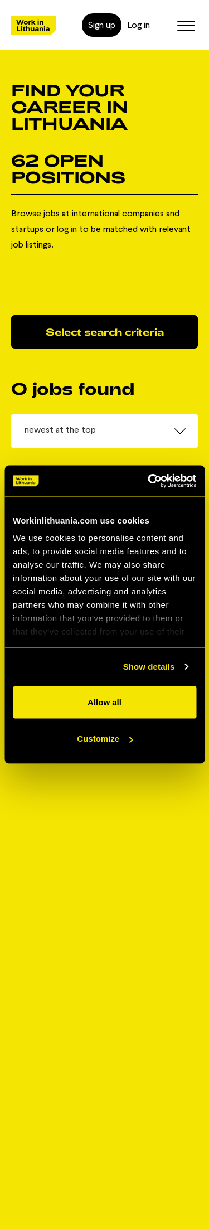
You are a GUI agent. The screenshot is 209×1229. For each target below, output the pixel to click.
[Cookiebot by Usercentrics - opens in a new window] (148, 481)
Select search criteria (105, 332)
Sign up (101, 25)
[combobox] (104, 431)
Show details (149, 666)
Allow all (104, 702)
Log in (138, 25)
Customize (105, 738)
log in (67, 229)
